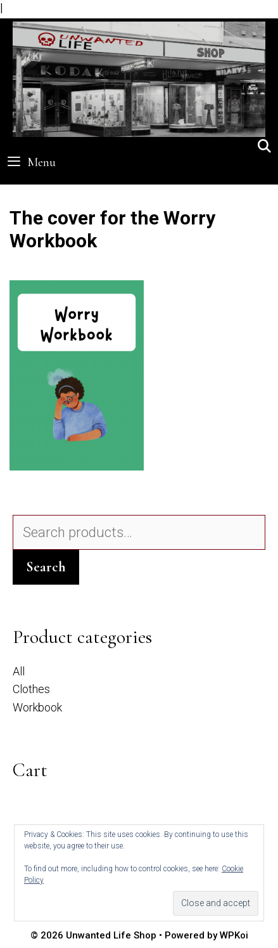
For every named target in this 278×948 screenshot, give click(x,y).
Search (46, 567)
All (19, 671)
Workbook (37, 707)
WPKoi (234, 935)
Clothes (31, 689)
